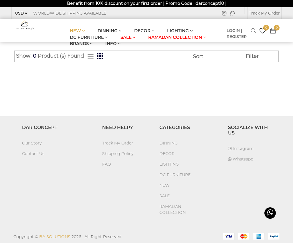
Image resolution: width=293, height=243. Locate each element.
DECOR (144, 30)
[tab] (90, 56)
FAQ (106, 164)
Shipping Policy (118, 153)
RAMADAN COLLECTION (177, 37)
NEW (77, 30)
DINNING (110, 30)
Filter (252, 56)
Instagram (241, 148)
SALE (128, 37)
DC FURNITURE (89, 37)
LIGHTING (180, 30)
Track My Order (264, 13)
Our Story (32, 143)
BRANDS (81, 43)
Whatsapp (240, 159)
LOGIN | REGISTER (237, 33)
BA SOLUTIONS (54, 236)
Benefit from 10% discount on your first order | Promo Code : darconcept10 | (146, 3)
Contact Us (33, 153)
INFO (113, 43)
